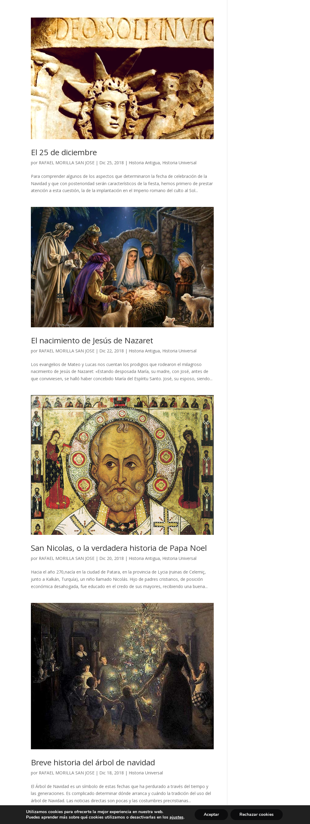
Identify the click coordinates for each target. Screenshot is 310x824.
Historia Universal (179, 162)
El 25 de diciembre (64, 152)
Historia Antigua (144, 162)
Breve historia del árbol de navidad (93, 762)
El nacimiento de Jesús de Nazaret (92, 340)
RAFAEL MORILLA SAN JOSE (66, 162)
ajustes (176, 817)
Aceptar (211, 814)
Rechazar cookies (256, 814)
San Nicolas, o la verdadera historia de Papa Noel (119, 547)
